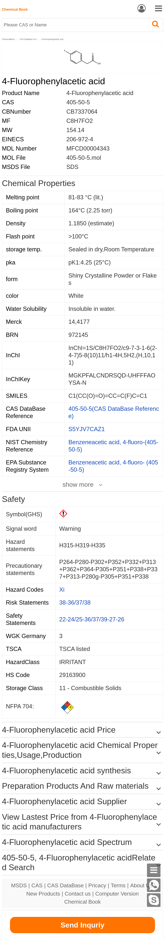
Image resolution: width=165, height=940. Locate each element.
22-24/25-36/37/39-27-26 (91, 619)
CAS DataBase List (28, 39)
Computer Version (117, 894)
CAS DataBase (65, 885)
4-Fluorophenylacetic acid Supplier (64, 801)
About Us (141, 885)
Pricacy (97, 885)
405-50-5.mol (83, 157)
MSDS (19, 885)
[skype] (153, 900)
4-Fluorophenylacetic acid (52, 39)
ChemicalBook (8, 39)
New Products (43, 894)
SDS (72, 167)
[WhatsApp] (153, 885)
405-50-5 (78, 102)
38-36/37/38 (75, 602)
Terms (118, 885)
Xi (61, 589)
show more (78, 484)
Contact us (78, 894)
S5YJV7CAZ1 (86, 429)
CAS (37, 885)
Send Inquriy (82, 925)
